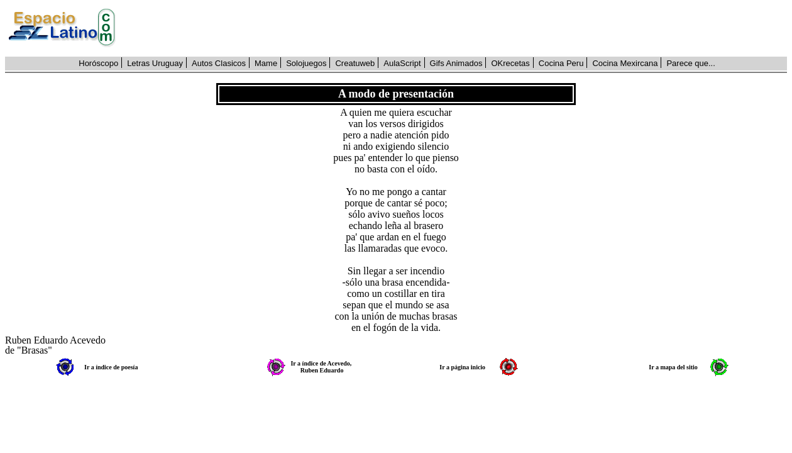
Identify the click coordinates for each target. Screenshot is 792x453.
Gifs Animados (456, 63)
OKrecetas (510, 63)
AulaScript (402, 63)
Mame (266, 63)
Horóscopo (98, 63)
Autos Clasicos (219, 63)
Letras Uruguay (155, 63)
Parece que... (690, 63)
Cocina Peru (561, 63)
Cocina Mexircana (624, 63)
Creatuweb (355, 63)
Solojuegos (306, 63)
